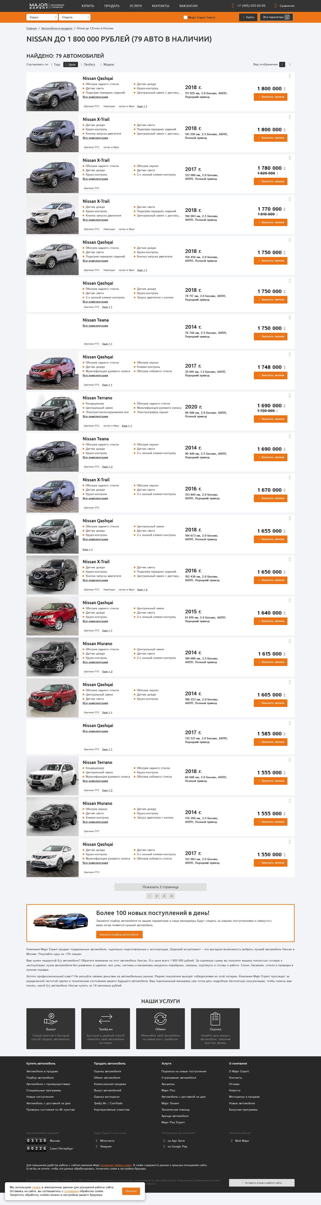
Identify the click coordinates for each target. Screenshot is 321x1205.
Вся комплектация (95, 97)
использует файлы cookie (116, 1178)
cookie (36, 1187)
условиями (71, 1191)
